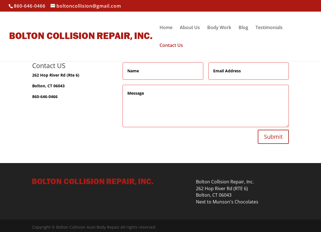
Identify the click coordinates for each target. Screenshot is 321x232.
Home (166, 28)
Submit (273, 136)
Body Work (219, 28)
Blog (243, 28)
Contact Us (171, 45)
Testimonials (269, 28)
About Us (190, 28)
